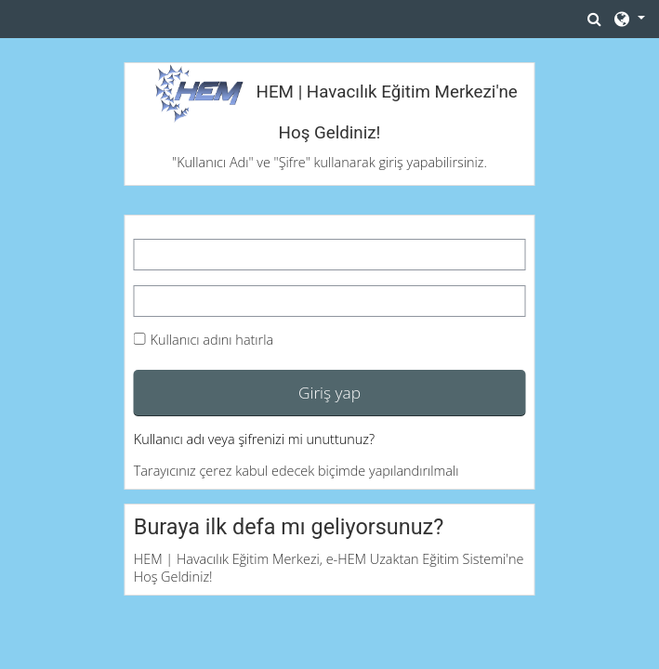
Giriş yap (329, 392)
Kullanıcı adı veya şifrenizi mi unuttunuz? (254, 439)
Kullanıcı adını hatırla (212, 339)
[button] (595, 19)
